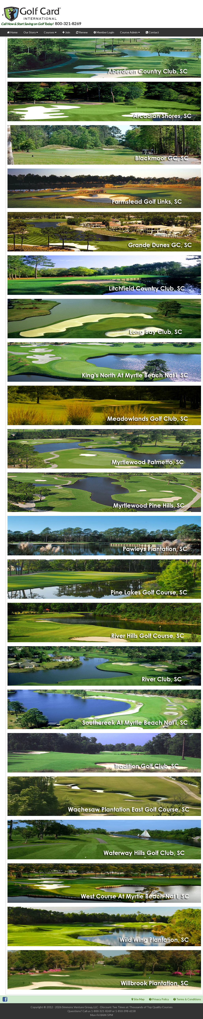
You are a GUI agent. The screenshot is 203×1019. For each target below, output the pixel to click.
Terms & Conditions (187, 999)
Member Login (104, 32)
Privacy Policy (159, 999)
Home (12, 32)
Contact (152, 32)
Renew (82, 32)
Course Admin (130, 32)
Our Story (30, 32)
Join (66, 32)
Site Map (138, 999)
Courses (50, 32)
